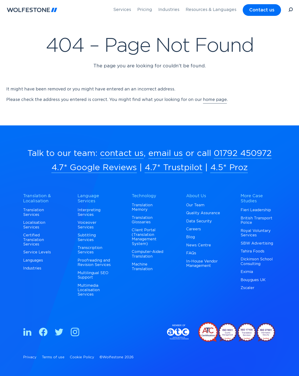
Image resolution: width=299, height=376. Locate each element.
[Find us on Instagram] (75, 333)
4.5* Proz (229, 167)
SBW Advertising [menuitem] (257, 243)
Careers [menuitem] (193, 229)
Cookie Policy (82, 357)
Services (122, 10)
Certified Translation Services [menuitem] (33, 239)
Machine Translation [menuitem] (142, 266)
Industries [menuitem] (32, 268)
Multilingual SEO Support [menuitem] (93, 275)
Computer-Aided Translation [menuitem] (147, 254)
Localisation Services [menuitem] (34, 225)
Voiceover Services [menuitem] (87, 225)
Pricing (144, 10)
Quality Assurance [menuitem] (203, 213)
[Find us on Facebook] (43, 333)
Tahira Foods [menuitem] (252, 251)
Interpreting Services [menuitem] (89, 212)
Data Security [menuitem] (199, 221)
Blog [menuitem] (190, 237)
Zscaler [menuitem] (247, 288)
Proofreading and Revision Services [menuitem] (94, 263)
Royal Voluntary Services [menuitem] (256, 233)
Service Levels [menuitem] (37, 252)
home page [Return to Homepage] (215, 100)
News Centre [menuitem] (198, 245)
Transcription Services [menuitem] (90, 250)
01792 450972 (243, 153)
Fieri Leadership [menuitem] (256, 210)
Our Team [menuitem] (195, 205)
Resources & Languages (211, 10)
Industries (168, 10)
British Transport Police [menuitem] (256, 220)
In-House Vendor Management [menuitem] (202, 263)
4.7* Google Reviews (94, 167)
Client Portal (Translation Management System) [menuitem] (144, 236)
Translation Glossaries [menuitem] (142, 220)
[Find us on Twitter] (59, 333)
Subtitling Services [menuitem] (87, 237)
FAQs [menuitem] (191, 253)
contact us (122, 153)
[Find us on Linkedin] (27, 333)
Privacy (29, 357)
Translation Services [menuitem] (33, 212)
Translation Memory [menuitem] (142, 207)
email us (165, 153)
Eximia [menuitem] (247, 272)
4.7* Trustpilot (174, 167)
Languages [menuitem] (33, 260)
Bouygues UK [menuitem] (253, 280)
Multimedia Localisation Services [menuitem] (89, 290)
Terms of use (53, 357)
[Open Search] (290, 10)
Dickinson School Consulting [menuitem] (257, 261)
